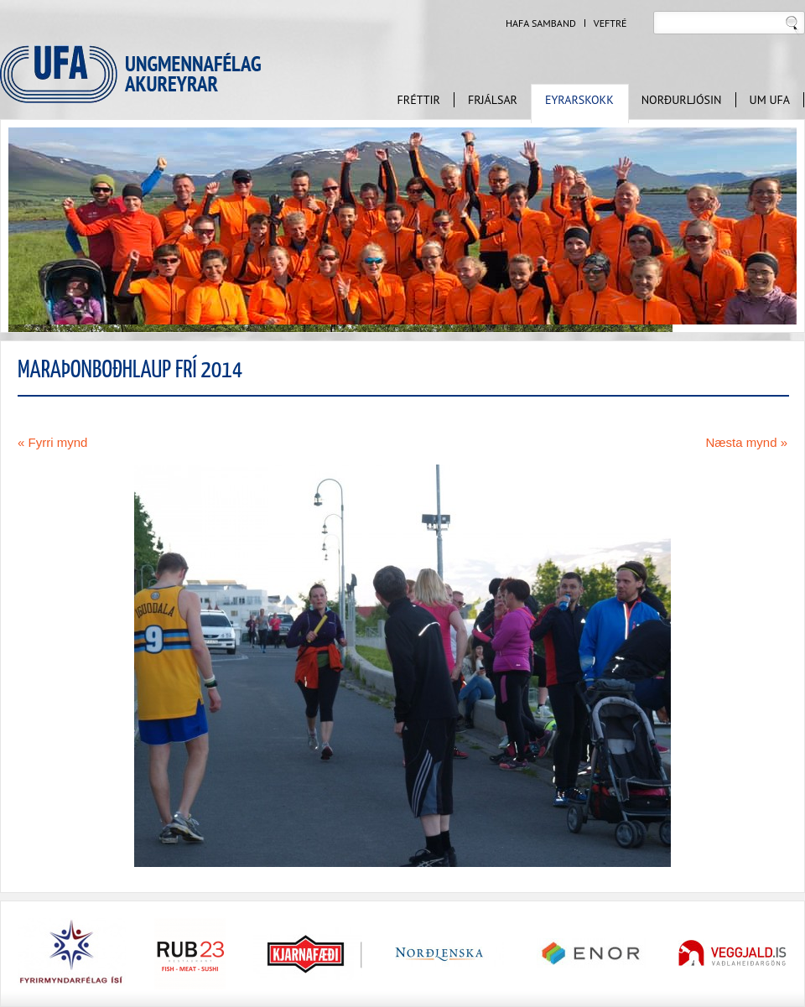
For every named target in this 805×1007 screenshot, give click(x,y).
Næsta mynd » (746, 442)
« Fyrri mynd (52, 442)
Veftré (610, 23)
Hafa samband (541, 23)
